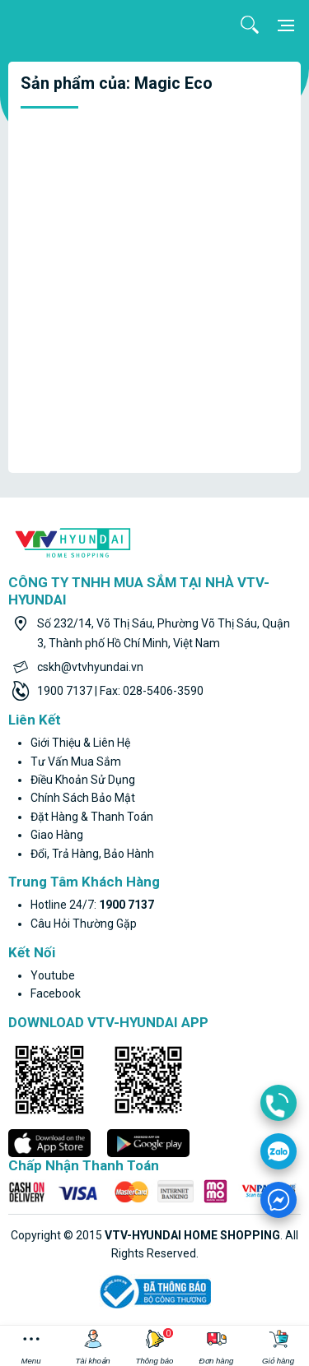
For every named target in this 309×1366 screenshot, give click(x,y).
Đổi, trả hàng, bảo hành (92, 853)
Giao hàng (56, 834)
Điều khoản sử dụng (82, 779)
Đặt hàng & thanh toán (91, 816)
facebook (55, 993)
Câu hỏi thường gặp (83, 923)
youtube (52, 975)
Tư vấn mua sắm (75, 761)
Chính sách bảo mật (82, 797)
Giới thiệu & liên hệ (80, 742)
